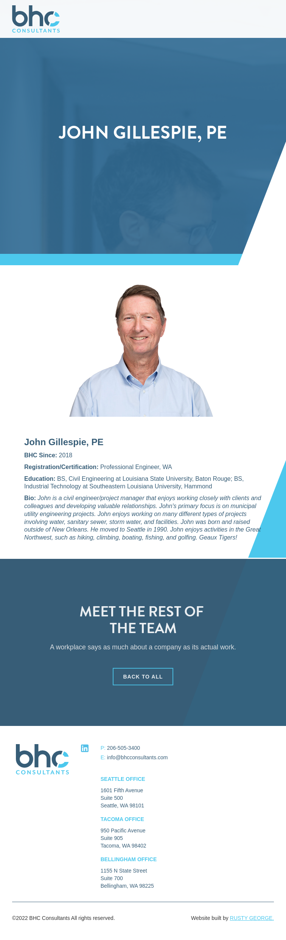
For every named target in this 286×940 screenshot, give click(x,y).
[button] (274, 19)
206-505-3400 (123, 748)
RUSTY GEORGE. (252, 918)
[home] (34, 19)
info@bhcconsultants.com (137, 757)
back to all (143, 679)
